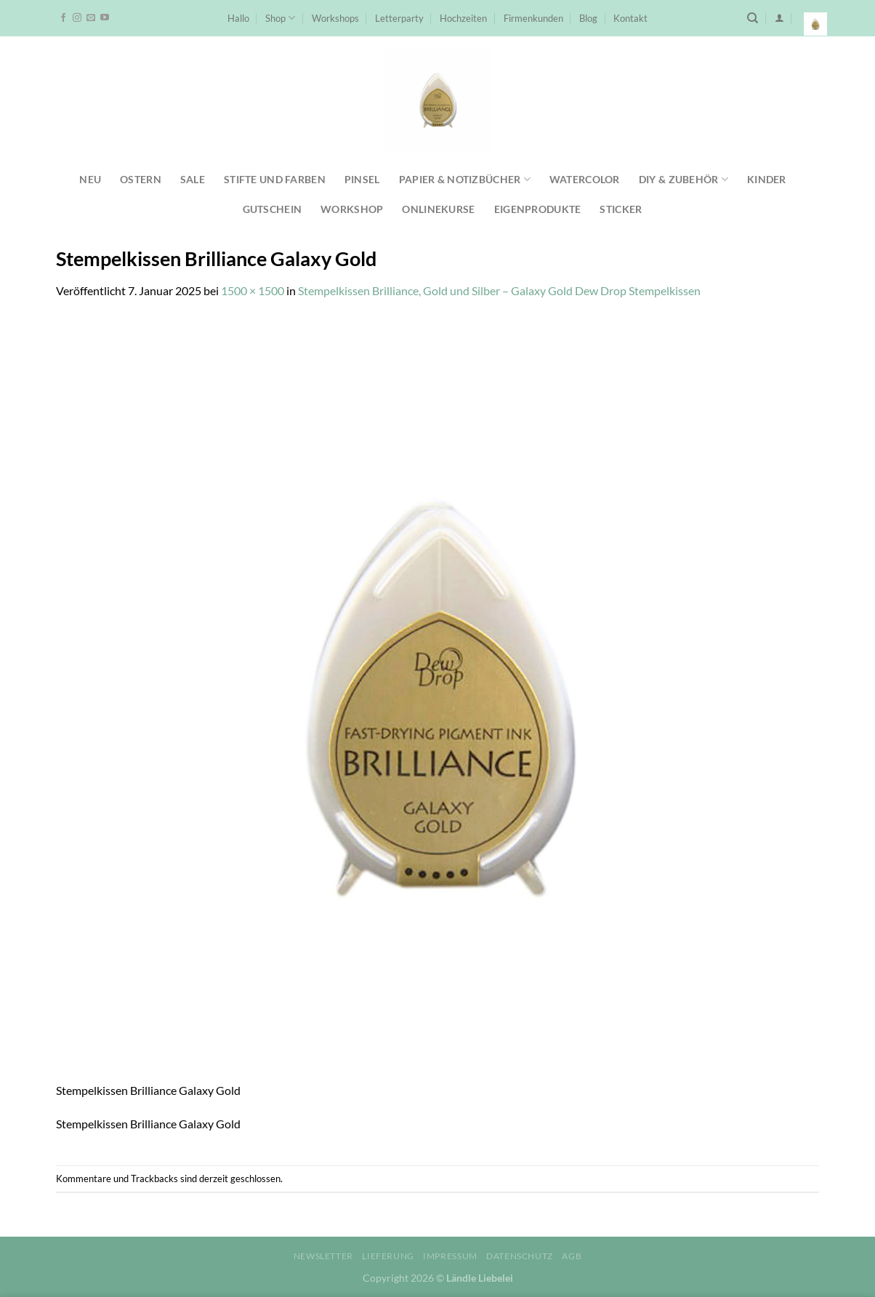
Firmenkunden (533, 18)
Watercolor (584, 179)
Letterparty (399, 18)
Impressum (450, 1255)
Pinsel (362, 179)
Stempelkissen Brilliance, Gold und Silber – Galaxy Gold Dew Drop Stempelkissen (499, 290)
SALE (192, 179)
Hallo (238, 18)
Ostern (140, 179)
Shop (280, 18)
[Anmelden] (779, 18)
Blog (588, 18)
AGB (571, 1255)
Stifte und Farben (275, 179)
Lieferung (388, 1255)
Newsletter (323, 1255)
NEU (90, 179)
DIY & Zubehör (683, 179)
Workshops (335, 18)
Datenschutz (519, 1255)
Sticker (621, 209)
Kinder (766, 179)
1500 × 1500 (252, 290)
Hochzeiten (463, 18)
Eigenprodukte (537, 209)
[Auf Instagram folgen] (77, 18)
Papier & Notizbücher (465, 179)
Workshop (351, 209)
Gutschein (272, 209)
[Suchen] (752, 18)
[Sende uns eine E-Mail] (90, 18)
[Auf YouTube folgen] (104, 18)
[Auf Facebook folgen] (63, 18)
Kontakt (630, 18)
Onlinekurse (438, 209)
